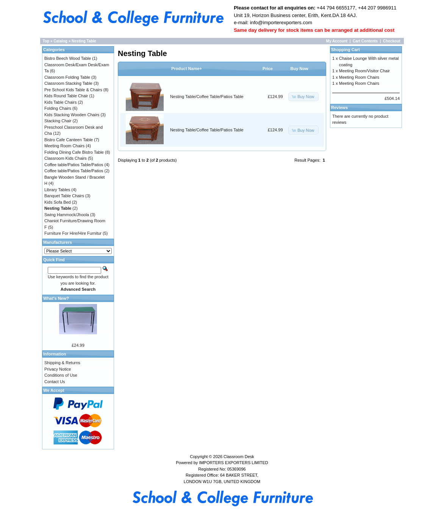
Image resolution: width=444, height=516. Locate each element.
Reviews (339, 107)
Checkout (391, 41)
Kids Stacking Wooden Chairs (71, 114)
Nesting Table (84, 41)
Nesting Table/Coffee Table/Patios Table (207, 96)
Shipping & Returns (62, 362)
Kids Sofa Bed (57, 202)
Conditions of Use (60, 375)
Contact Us (54, 381)
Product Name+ (186, 68)
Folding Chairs (57, 108)
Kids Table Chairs (60, 102)
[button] (303, 96)
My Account (336, 41)
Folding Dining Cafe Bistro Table (74, 152)
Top (46, 41)
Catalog (60, 41)
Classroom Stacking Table (68, 83)
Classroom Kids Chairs (65, 158)
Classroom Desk (239, 456)
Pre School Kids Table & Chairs (73, 89)
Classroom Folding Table (67, 77)
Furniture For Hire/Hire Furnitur (73, 233)
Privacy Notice (57, 369)
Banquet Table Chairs (64, 195)
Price (268, 68)
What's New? (56, 298)
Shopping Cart (345, 49)
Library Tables (57, 189)
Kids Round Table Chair (66, 96)
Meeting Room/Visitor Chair (364, 71)
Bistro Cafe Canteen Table (68, 139)
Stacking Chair (58, 120)
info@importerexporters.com (280, 22)
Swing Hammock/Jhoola (66, 214)
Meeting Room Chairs (64, 145)
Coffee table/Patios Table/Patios (73, 164)
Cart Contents (365, 41)
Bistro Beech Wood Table (67, 58)
